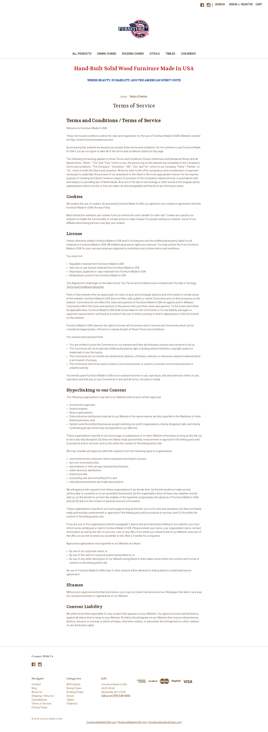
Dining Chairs (106, 53)
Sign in (233, 4)
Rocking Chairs (133, 53)
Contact (36, 684)
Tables (170, 53)
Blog (34, 688)
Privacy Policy (39, 707)
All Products (81, 53)
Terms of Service (41, 703)
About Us (37, 692)
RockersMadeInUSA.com (132, 722)
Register (247, 4)
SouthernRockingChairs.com (165, 722)
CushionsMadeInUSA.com (101, 722)
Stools (155, 53)
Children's (188, 53)
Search (220, 4)
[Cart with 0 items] (258, 4)
